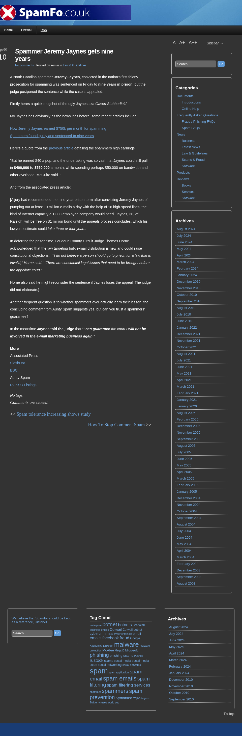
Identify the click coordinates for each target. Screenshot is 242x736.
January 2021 (187, 400)
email (137, 634)
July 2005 (184, 452)
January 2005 (187, 491)
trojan (137, 698)
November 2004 (188, 505)
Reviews (183, 179)
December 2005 (188, 426)
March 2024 (185, 262)
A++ (193, 42)
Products (183, 172)
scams (108, 661)
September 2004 (189, 518)
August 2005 (186, 446)
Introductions (191, 102)
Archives (184, 220)
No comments (24, 65)
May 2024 (184, 249)
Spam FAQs (191, 128)
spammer (95, 691)
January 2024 (187, 275)
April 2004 (184, 551)
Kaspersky (96, 645)
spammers (115, 691)
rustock (96, 660)
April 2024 (184, 255)
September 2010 (189, 301)
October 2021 (187, 347)
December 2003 (188, 570)
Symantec (124, 698)
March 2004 (185, 557)
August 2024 (186, 229)
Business (188, 141)
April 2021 (184, 380)
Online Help (190, 109)
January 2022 (187, 327)
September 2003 (189, 577)
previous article (61, 148)
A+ (182, 42)
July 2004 (184, 531)
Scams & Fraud (193, 160)
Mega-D (119, 650)
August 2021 (186, 354)
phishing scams (121, 656)
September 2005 (189, 439)
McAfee (108, 650)
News (181, 134)
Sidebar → (215, 43)
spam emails (120, 678)
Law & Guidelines (195, 153)
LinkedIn (108, 645)
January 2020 (187, 406)
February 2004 (187, 564)
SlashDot (17, 363)
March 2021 (185, 386)
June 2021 (184, 367)
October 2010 (187, 295)
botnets (125, 624)
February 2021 (187, 393)
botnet (109, 624)
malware (126, 644)
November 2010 (188, 288)
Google (135, 638)
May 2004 (184, 544)
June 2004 (184, 537)
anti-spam (96, 625)
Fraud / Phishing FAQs (198, 121)
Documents (185, 96)
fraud (124, 638)
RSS (44, 30)
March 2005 (185, 478)
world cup (113, 702)
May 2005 (184, 465)
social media (122, 661)
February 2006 (187, 419)
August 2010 (186, 308)
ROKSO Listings (23, 385)
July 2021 (184, 360)
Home (8, 30)
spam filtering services (128, 685)
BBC (14, 370)
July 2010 (184, 314)
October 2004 (187, 511)
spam (99, 671)
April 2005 (184, 472)
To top (229, 714)
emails (96, 638)
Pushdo (138, 655)
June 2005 (184, 459)
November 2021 (188, 341)
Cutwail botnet (132, 630)
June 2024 (184, 242)
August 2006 (186, 413)
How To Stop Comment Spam (116, 424)
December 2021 (188, 334)
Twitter (94, 702)
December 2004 (188, 498)
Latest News (191, 147)
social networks (132, 664)
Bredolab (139, 625)
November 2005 (188, 432)
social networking (110, 665)
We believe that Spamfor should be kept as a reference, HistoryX (41, 620)
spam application (119, 672)
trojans (145, 698)
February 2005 (187, 485)
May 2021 (184, 373)
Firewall (26, 30)
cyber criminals (123, 633)
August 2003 (186, 583)
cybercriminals (101, 634)
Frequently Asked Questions (197, 115)
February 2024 (187, 268)
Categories (186, 87)
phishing (99, 655)
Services (188, 192)
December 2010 (188, 281)
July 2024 (184, 236)
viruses (103, 702)
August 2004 (186, 524)
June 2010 (184, 321)
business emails (99, 629)
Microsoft (131, 650)
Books (186, 185)
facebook (110, 638)
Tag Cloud (100, 617)
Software (188, 166)
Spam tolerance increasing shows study (54, 414)
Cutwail (116, 629)
